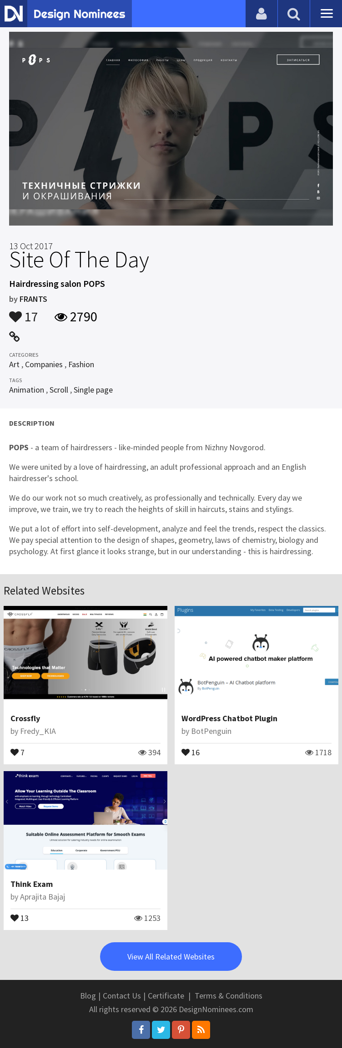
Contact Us (122, 995)
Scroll (59, 389)
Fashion (81, 364)
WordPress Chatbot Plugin (229, 718)
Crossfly (25, 718)
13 (19, 917)
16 (190, 751)
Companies (44, 364)
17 (23, 312)
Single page (93, 389)
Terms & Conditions (228, 995)
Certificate (166, 995)
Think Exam (31, 884)
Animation (26, 389)
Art (14, 364)
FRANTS (33, 299)
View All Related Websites (171, 956)
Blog (88, 995)
